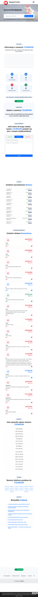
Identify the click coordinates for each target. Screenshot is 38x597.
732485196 (7, 501)
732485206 (26, 503)
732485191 (12, 500)
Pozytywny (10, 150)
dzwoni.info (14, 2)
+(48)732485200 (19, 442)
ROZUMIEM (35, 593)
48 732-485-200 (19, 465)
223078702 (28, 420)
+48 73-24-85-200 (19, 478)
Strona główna (7, 589)
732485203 (12, 503)
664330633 (28, 253)
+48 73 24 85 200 (19, 475)
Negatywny (27, 150)
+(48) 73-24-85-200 (19, 473)
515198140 (28, 384)
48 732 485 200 (19, 462)
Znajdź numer (29, 16)
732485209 (26, 505)
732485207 (31, 503)
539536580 (28, 344)
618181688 (28, 355)
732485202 (7, 503)
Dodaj (19, 169)
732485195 (31, 500)
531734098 (28, 408)
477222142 (28, 308)
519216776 (28, 297)
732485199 (21, 501)
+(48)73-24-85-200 (19, 470)
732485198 (16, 501)
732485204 (16, 503)
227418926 (28, 319)
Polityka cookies (15, 589)
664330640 (28, 264)
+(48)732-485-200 (19, 447)
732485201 (31, 501)
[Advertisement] (19, 30)
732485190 (7, 500)
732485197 (12, 501)
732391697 (28, 395)
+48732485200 (19, 452)
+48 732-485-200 (19, 457)
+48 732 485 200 (19, 455)
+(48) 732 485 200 (19, 445)
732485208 (12, 505)
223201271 (28, 275)
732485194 (26, 500)
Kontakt (30, 589)
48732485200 (19, 460)
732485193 (21, 500)
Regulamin (23, 589)
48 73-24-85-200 (19, 483)
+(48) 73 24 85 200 (19, 468)
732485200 (26, 501)
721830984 (28, 286)
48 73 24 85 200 (18, 480)
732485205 (21, 503)
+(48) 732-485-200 (19, 450)
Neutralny (19, 150)
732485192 (16, 500)
